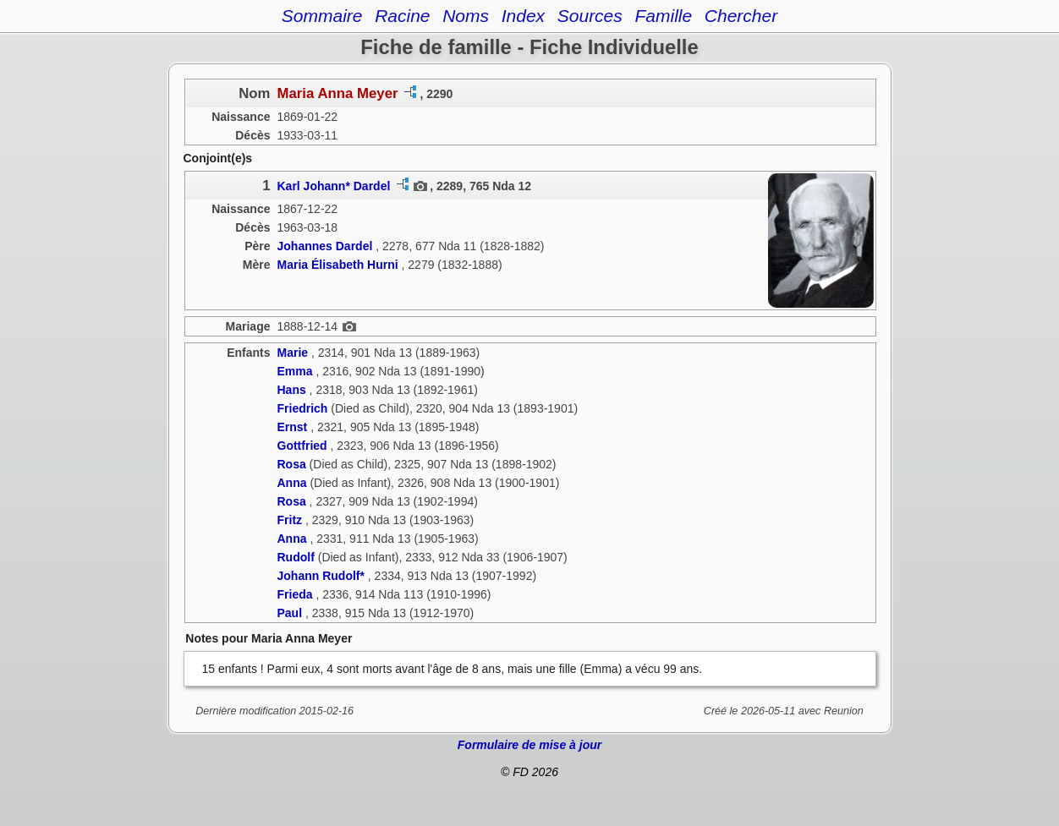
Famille (663, 15)
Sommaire (322, 15)
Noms (465, 15)
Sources (590, 15)
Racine (402, 15)
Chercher (741, 15)
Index (523, 15)
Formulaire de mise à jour (529, 745)
